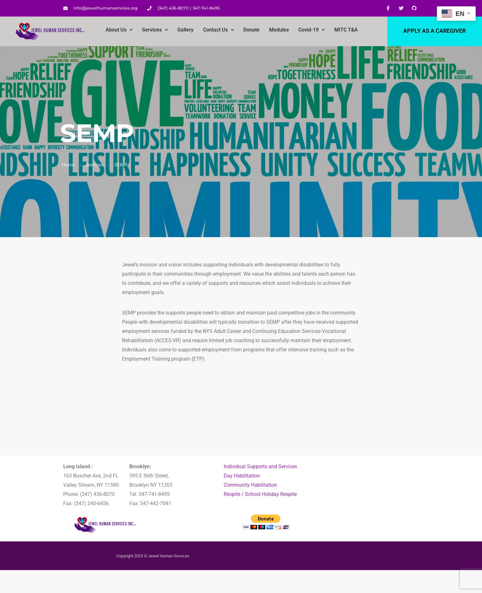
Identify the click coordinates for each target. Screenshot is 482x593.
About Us (118, 30)
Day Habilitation (242, 476)
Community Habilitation (250, 485)
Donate (251, 30)
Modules (279, 30)
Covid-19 (311, 30)
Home (68, 165)
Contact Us (218, 30)
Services (155, 30)
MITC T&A (346, 30)
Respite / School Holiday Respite (260, 494)
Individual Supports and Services (260, 466)
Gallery (185, 30)
